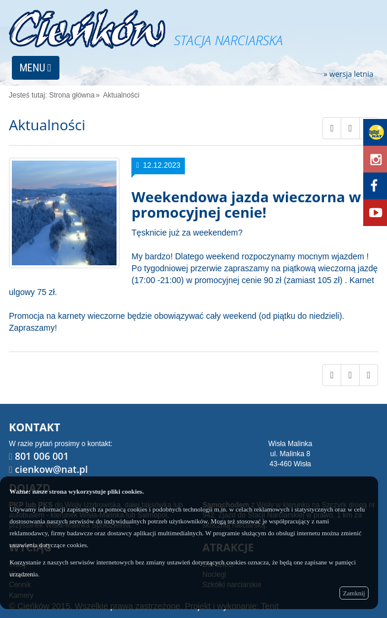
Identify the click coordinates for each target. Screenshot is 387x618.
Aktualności (121, 95)
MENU (36, 67)
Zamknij (354, 593)
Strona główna (72, 95)
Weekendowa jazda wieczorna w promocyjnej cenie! (246, 204)
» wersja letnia (348, 75)
